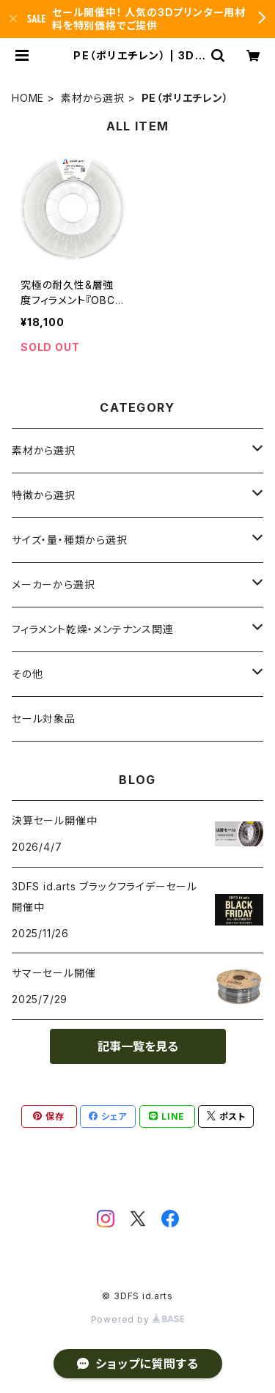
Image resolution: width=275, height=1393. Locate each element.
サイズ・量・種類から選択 (70, 539)
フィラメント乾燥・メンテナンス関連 (93, 629)
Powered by (138, 1319)
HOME (28, 98)
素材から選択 (93, 98)
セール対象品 (44, 718)
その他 (27, 674)
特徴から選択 (44, 495)
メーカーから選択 (53, 584)
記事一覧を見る (138, 1046)
